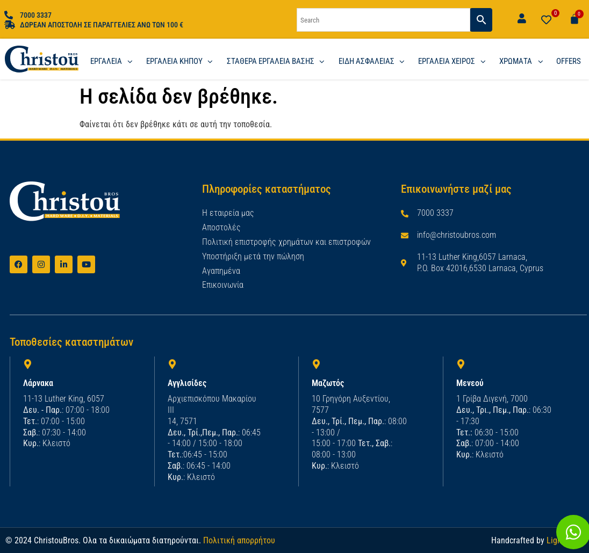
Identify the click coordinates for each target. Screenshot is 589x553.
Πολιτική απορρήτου (239, 539)
